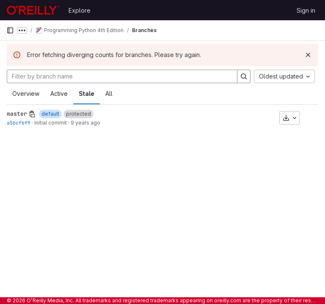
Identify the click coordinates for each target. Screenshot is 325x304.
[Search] (244, 76)
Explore (80, 10)
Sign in (306, 10)
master (17, 113)
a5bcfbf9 (18, 122)
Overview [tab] (25, 93)
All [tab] (109, 93)
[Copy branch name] (32, 114)
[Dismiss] (308, 55)
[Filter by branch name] (122, 76)
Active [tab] (59, 93)
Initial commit (50, 122)
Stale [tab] (86, 93)
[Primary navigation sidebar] (10, 30)
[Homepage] (33, 10)
